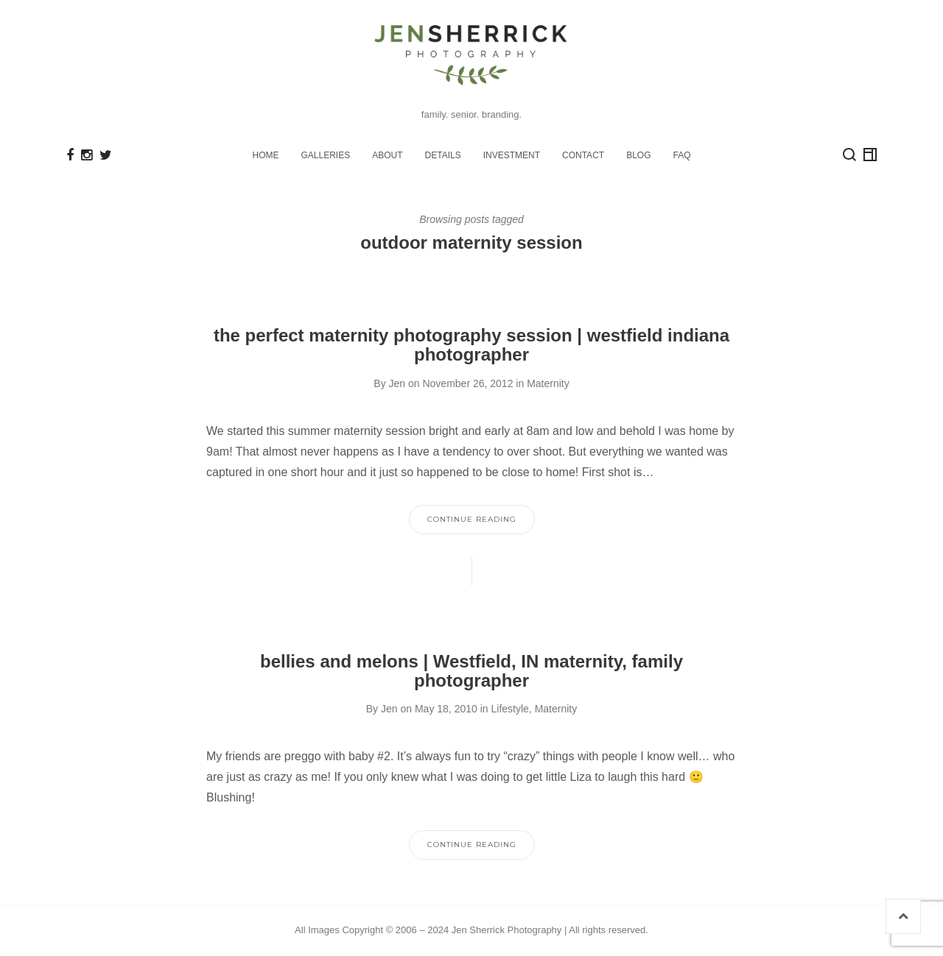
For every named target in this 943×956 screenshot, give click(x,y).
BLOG (638, 155)
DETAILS (443, 155)
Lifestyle (509, 709)
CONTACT (583, 155)
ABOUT (387, 155)
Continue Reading (471, 519)
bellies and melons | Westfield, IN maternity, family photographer (471, 670)
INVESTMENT (511, 155)
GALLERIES (326, 155)
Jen (397, 383)
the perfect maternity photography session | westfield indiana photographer (471, 344)
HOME (266, 155)
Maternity (548, 383)
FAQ (681, 155)
